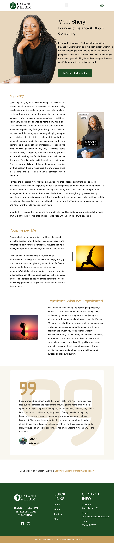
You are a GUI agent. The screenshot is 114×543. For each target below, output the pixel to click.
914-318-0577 (89, 525)
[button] (66, 5)
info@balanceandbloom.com (96, 517)
